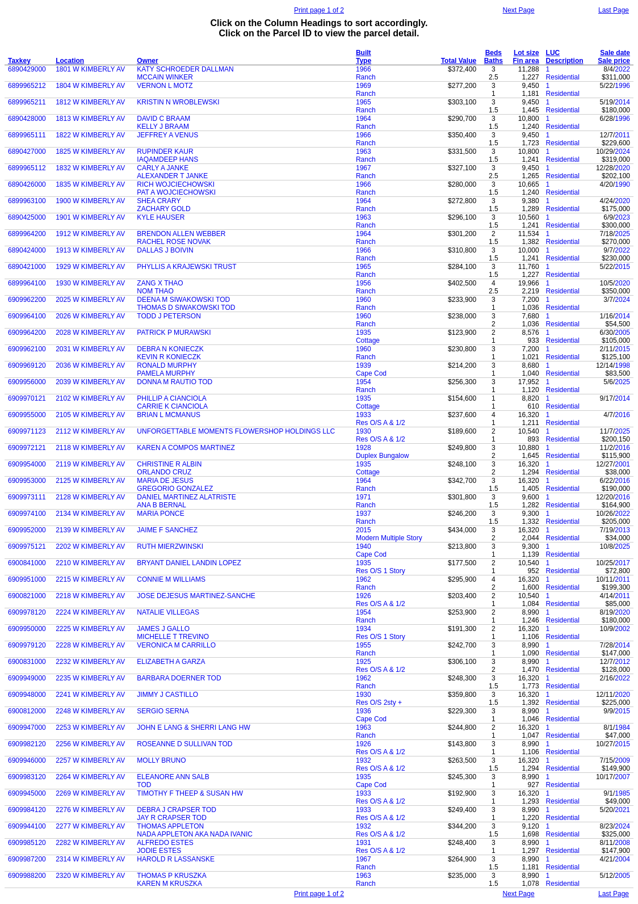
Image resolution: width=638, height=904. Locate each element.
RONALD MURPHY (166, 365)
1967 (363, 168)
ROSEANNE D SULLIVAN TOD (184, 744)
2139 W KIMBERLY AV (90, 530)
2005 (622, 333)
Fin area (526, 61)
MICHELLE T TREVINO (173, 637)
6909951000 (27, 579)
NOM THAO (155, 291)
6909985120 (27, 843)
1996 (622, 86)
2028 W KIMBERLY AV (90, 333)
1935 (363, 333)
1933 (363, 415)
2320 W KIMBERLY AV (90, 876)
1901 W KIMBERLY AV (90, 217)
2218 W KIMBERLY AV (90, 596)
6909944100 (27, 826)
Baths (493, 61)
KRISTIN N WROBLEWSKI (178, 102)
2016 (622, 415)
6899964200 (27, 234)
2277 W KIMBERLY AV (90, 826)
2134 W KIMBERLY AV (90, 514)
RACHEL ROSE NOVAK (174, 242)
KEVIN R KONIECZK (169, 357)
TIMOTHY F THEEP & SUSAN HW (190, 793)
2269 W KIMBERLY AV (90, 793)
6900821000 (27, 596)
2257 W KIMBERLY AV (90, 760)
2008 (622, 843)
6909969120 (27, 365)
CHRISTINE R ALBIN (169, 464)
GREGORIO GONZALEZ (175, 489)
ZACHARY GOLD (163, 209)
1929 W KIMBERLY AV (90, 267)
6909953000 (27, 481)
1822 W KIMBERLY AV (90, 135)
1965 (363, 102)
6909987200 (27, 859)
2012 (622, 662)
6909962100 (27, 349)
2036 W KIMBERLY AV (90, 365)
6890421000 (27, 267)
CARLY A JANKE (162, 168)
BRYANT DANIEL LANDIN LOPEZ (189, 563)
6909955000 (27, 415)
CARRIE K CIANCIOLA (172, 406)
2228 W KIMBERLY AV (90, 645)
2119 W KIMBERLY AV (90, 464)
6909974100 (27, 514)
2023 (622, 217)
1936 (363, 711)
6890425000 (27, 217)
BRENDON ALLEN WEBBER (181, 234)
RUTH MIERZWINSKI (170, 546)
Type (363, 61)
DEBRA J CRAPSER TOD (176, 810)
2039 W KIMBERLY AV (90, 382)
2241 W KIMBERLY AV (90, 695)
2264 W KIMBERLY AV (90, 777)
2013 (622, 530)
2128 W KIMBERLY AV (90, 497)
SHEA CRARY (159, 201)
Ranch (366, 77)
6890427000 (27, 151)
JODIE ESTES (159, 851)
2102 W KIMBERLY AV (90, 398)
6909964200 (27, 333)
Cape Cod (371, 373)
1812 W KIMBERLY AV (90, 102)
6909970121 (27, 398)
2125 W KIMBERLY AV (90, 481)
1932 (363, 760)
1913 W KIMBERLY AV (90, 250)
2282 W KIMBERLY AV (90, 843)
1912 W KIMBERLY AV (90, 234)
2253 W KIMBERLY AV (90, 727)
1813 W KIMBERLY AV (90, 119)
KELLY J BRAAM (163, 127)
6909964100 (27, 316)
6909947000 (27, 727)
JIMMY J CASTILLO (167, 695)
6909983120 (27, 777)
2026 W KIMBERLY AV (90, 316)
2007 (622, 777)
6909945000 (27, 793)
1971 (363, 497)
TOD (144, 785)
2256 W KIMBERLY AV (90, 744)
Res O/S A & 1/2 (380, 423)
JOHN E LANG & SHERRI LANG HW (193, 727)
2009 (622, 760)
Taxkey (19, 61)
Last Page (613, 10)
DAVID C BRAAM (163, 119)
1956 (363, 283)
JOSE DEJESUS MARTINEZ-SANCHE (196, 596)
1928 (363, 448)
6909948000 (27, 695)
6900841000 (27, 563)
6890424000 (27, 250)
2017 (622, 563)
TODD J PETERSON (168, 316)
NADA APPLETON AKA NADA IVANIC (195, 834)
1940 (363, 546)
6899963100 (27, 201)
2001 (622, 464)
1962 (363, 579)
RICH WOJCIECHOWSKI (176, 184)
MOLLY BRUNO (161, 760)
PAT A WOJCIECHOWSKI (176, 192)
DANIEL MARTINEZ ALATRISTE (186, 497)
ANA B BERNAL (161, 505)
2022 (622, 69)
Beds (493, 53)
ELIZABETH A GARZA (171, 662)
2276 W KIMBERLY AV (90, 810)
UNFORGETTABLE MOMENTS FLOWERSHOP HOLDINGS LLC (236, 431)
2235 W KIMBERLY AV (90, 678)
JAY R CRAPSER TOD (171, 818)
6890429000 (27, 69)
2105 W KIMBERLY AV (90, 415)
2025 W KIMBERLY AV (90, 300)
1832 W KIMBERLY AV (90, 168)
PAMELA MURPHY (166, 373)
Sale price (614, 61)
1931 (363, 843)
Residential (563, 77)
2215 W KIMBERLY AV (90, 579)
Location (70, 61)
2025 (622, 234)
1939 (363, 365)
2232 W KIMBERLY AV (90, 662)
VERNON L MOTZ (164, 86)
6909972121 (27, 448)
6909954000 (27, 464)
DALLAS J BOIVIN (165, 250)
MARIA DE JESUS (165, 481)
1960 (363, 300)
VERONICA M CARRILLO (176, 645)
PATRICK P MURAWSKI (174, 333)
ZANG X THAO (160, 283)
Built (363, 53)
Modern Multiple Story (389, 538)
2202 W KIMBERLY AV (90, 546)
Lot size (526, 53)
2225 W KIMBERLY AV (90, 629)
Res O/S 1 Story (380, 571)
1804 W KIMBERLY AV (90, 86)
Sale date (615, 53)
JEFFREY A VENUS (167, 135)
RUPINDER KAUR (165, 151)
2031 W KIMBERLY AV (90, 349)
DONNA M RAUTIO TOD (174, 382)
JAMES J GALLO (163, 629)
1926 (363, 596)
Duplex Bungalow (382, 456)
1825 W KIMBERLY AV (90, 151)
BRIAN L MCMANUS (168, 415)
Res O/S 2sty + (379, 703)
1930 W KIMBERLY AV (90, 283)
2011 (622, 135)
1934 (363, 629)
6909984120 (27, 810)
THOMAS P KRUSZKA (171, 876)
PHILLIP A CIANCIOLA (172, 398)
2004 (622, 859)
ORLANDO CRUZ (164, 472)
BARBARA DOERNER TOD (179, 678)
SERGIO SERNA (162, 711)
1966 (363, 69)
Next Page (519, 10)
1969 (363, 86)
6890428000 (27, 119)
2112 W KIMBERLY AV (90, 431)
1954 (363, 382)
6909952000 (27, 530)
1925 (363, 662)
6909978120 (27, 612)
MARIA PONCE (160, 514)
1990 (622, 184)
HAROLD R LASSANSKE (176, 859)
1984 (622, 727)
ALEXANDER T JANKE (172, 176)
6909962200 (27, 300)
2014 (622, 102)
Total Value (458, 61)
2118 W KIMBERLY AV (90, 448)
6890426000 (27, 184)
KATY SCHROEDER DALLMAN (185, 69)
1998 (622, 365)
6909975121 (27, 546)
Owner (147, 61)
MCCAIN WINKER (165, 77)
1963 (363, 151)
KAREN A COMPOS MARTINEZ (185, 448)
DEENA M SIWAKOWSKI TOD (183, 300)
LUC (553, 53)
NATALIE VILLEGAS (168, 612)
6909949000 (27, 678)
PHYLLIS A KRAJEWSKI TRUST (186, 267)
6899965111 (27, 135)
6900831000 (27, 662)
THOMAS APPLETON (170, 826)
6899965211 (27, 102)
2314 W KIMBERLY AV (90, 859)
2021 (622, 810)
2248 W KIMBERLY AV (90, 711)
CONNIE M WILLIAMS (171, 579)
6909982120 (27, 744)
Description (565, 61)
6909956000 (27, 382)
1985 (622, 793)
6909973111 (27, 497)
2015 (622, 267)
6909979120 (27, 645)
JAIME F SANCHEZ (167, 530)
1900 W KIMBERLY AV (90, 201)
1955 (363, 645)
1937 (363, 514)
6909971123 (27, 431)
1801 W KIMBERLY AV (90, 69)
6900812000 (27, 711)
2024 (622, 151)
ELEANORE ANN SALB (173, 777)
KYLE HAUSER (160, 217)
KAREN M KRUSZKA (169, 884)
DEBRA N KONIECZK (170, 349)
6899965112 (27, 168)
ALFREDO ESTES (165, 843)
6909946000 (27, 760)
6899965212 (27, 86)
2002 (622, 629)
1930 (363, 431)
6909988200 (27, 876)
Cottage (368, 340)
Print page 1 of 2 (319, 10)
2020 (622, 168)
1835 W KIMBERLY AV (90, 184)
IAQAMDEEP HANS (167, 159)
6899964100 (27, 283)
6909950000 (27, 629)
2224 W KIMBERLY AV (90, 612)
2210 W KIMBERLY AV (90, 563)
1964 (363, 119)
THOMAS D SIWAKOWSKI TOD (186, 308)
